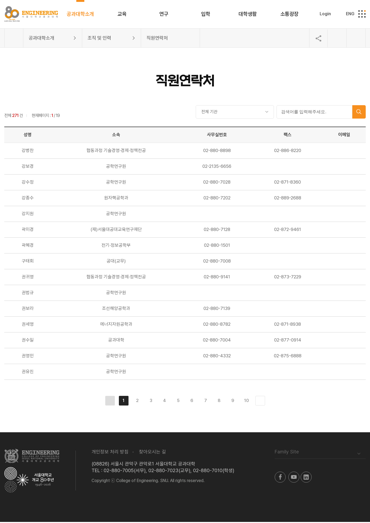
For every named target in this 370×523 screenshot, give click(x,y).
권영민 (28, 356)
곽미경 (28, 230)
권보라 (28, 309)
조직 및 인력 (99, 39)
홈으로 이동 (14, 39)
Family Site (287, 453)
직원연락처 (157, 39)
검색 (359, 113)
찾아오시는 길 (152, 453)
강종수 (28, 199)
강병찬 (28, 151)
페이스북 (280, 478)
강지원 (28, 214)
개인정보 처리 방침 (110, 453)
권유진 (28, 372)
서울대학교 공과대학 (31, 456)
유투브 (293, 478)
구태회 (28, 262)
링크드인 (306, 478)
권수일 (28, 341)
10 (246, 401)
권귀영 (28, 278)
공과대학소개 (41, 39)
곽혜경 (28, 246)
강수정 (28, 183)
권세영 (28, 325)
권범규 (28, 293)
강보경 (28, 167)
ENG (350, 14)
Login (325, 14)
